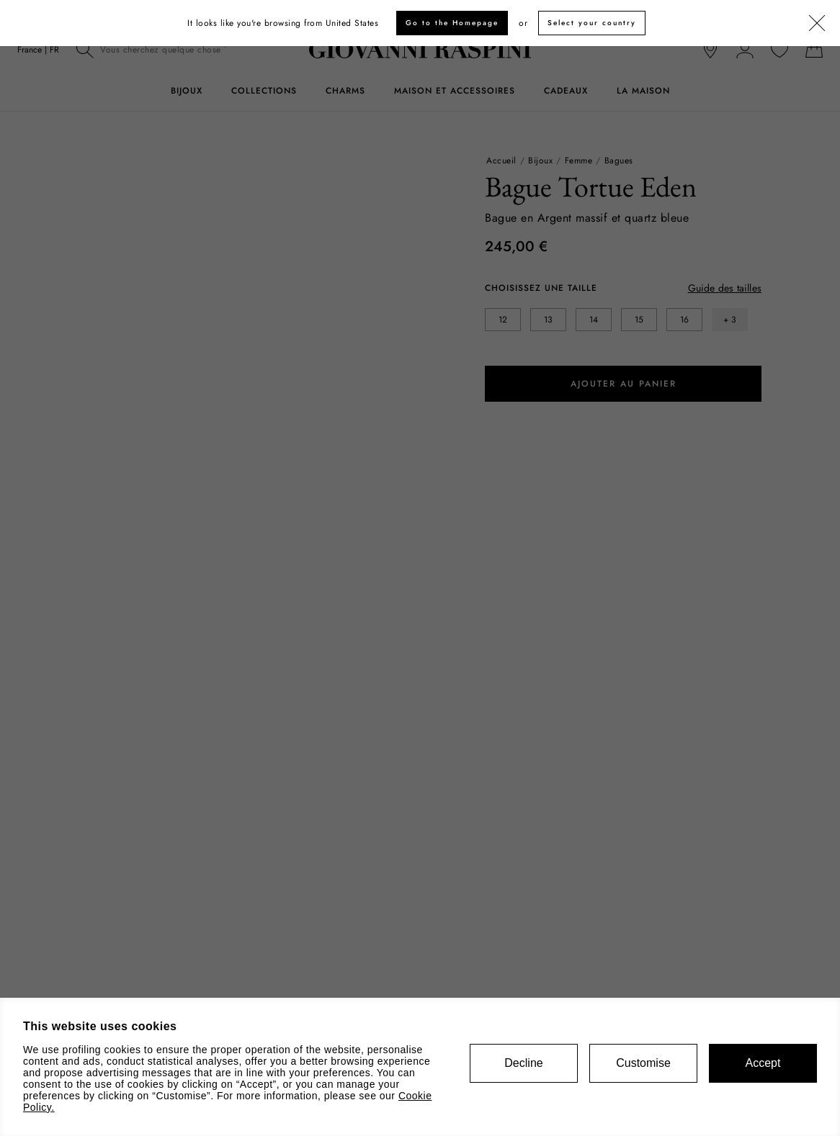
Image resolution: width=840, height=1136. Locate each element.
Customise (643, 1063)
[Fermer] (817, 23)
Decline (523, 1063)
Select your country (592, 22)
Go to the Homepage (452, 22)
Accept (763, 1063)
